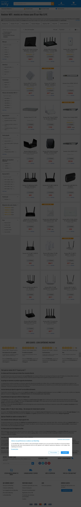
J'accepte (64, 452)
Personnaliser (53, 452)
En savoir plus (14, 449)
